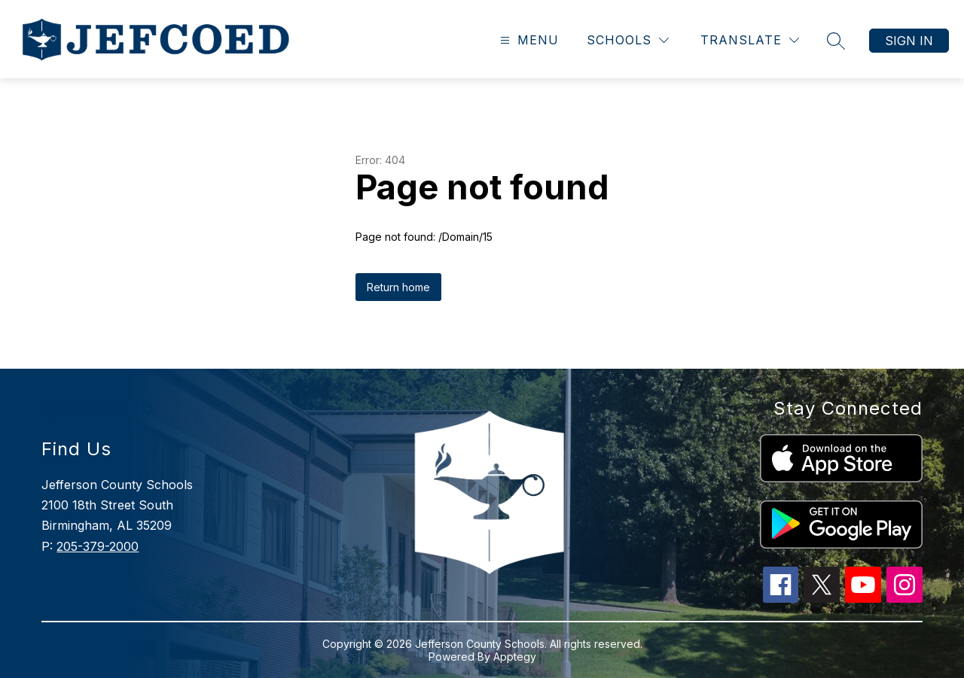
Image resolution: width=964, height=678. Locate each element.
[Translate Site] (750, 40)
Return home (398, 287)
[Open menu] (527, 40)
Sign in (909, 40)
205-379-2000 (97, 546)
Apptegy (514, 656)
